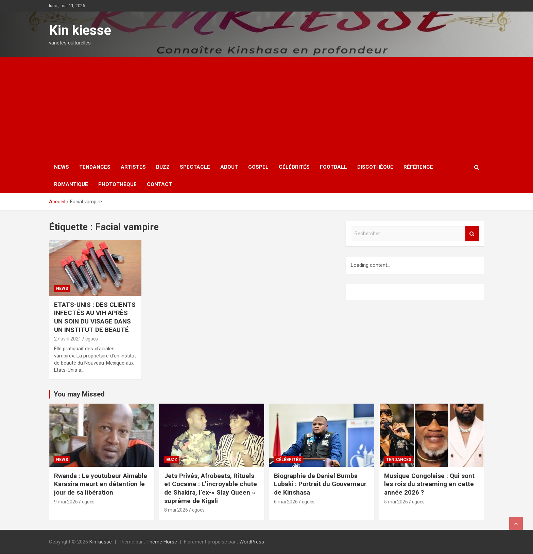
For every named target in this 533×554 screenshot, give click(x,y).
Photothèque (117, 184)
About (229, 167)
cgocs (91, 338)
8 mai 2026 (176, 510)
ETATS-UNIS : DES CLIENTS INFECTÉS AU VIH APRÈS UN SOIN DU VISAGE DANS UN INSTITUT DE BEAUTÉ (95, 317)
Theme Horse (162, 542)
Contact (159, 184)
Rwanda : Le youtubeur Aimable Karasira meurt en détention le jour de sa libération (100, 484)
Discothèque (375, 167)
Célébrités (294, 167)
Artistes (133, 167)
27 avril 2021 (67, 338)
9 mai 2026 (66, 501)
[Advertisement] (266, 107)
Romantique (71, 184)
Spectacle (195, 167)
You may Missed (79, 394)
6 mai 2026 (286, 501)
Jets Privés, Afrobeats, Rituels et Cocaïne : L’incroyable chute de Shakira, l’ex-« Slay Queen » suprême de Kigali (210, 488)
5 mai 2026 (396, 501)
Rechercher (472, 233)
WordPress (251, 542)
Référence (418, 167)
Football (333, 167)
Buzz (163, 167)
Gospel (258, 167)
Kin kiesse (80, 30)
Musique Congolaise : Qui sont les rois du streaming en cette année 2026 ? (429, 484)
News (61, 167)
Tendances (94, 167)
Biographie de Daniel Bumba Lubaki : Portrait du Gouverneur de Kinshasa (320, 484)
